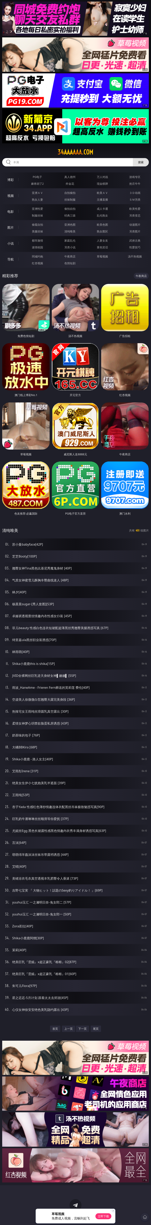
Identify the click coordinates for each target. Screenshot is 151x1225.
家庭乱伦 (70, 240)
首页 (55, 1029)
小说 (10, 243)
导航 (10, 259)
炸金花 (70, 184)
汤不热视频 (135, 256)
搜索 (141, 162)
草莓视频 (102, 256)
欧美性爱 (134, 209)
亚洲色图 (70, 224)
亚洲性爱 (37, 209)
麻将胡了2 (37, 184)
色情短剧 (70, 263)
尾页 (96, 1029)
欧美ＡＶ (102, 193)
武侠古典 (134, 240)
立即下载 (103, 1216)
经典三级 (70, 215)
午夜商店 (70, 256)
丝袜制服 (70, 199)
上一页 (68, 1029)
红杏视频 (37, 263)
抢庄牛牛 (134, 184)
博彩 (10, 180)
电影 (10, 211)
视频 (10, 195)
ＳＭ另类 (134, 199)
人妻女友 (102, 240)
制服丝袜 (37, 215)
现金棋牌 (102, 184)
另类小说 (70, 247)
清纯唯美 (70, 231)
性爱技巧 (134, 247)
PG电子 (37, 177)
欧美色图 (102, 224)
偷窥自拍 (37, 224)
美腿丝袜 (37, 231)
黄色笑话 (102, 247)
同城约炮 (37, 256)
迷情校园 (37, 247)
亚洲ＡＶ (37, 193)
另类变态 (134, 215)
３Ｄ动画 (134, 193)
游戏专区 (134, 177)
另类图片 (134, 231)
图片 (10, 227)
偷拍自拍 (70, 209)
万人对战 (102, 177)
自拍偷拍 (70, 193)
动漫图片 (134, 224)
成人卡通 (102, 209)
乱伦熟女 (102, 215)
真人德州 (70, 177)
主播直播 (102, 199)
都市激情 (37, 240)
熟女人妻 (37, 199)
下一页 (82, 1029)
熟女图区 (102, 231)
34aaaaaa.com (75, 152)
